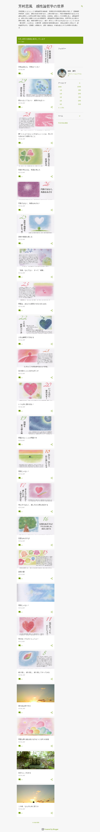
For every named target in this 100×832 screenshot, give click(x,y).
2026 (60, 87)
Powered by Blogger (50, 829)
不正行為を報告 (63, 123)
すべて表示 (21, 41)
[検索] (82, 6)
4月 (61, 94)
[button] (51, 73)
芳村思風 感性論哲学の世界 (41, 6)
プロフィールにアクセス (74, 74)
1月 (61, 104)
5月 (61, 90)
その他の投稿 (35, 822)
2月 (61, 101)
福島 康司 (72, 71)
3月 (61, 97)
